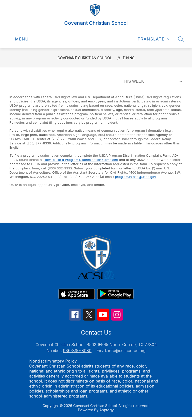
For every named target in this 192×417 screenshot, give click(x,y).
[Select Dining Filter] (151, 81)
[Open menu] (18, 39)
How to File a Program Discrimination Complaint (81, 160)
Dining (128, 58)
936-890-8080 (77, 350)
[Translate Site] (154, 39)
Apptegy (107, 410)
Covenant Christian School (85, 58)
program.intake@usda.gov (135, 177)
